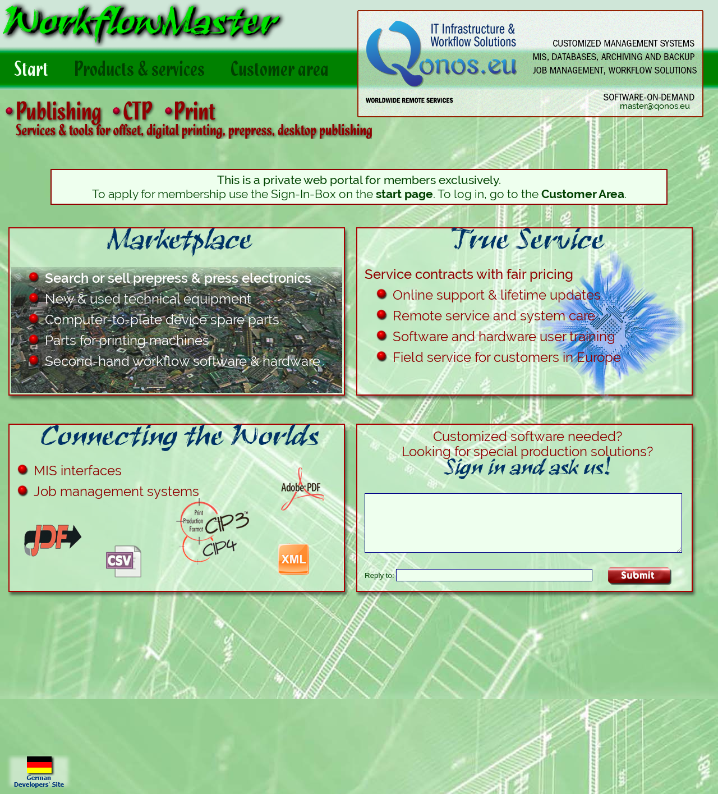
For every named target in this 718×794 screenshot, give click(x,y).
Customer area (291, 74)
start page (404, 194)
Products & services (150, 74)
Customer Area (582, 194)
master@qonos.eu (655, 106)
